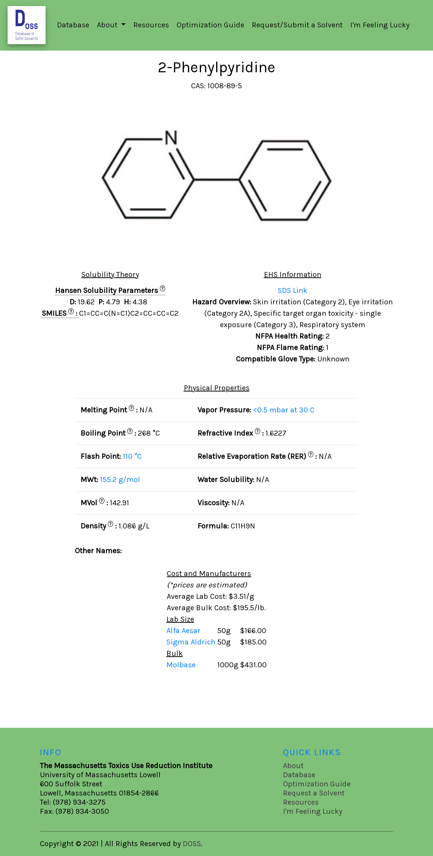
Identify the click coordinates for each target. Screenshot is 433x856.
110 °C (132, 456)
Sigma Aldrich (191, 642)
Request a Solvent (314, 793)
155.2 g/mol (120, 479)
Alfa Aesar (184, 630)
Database (73, 25)
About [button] (108, 25)
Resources (151, 25)
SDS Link (292, 290)
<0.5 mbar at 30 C (283, 410)
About (293, 765)
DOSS (192, 843)
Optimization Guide (210, 25)
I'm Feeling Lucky (379, 25)
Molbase (181, 664)
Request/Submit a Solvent (297, 25)
